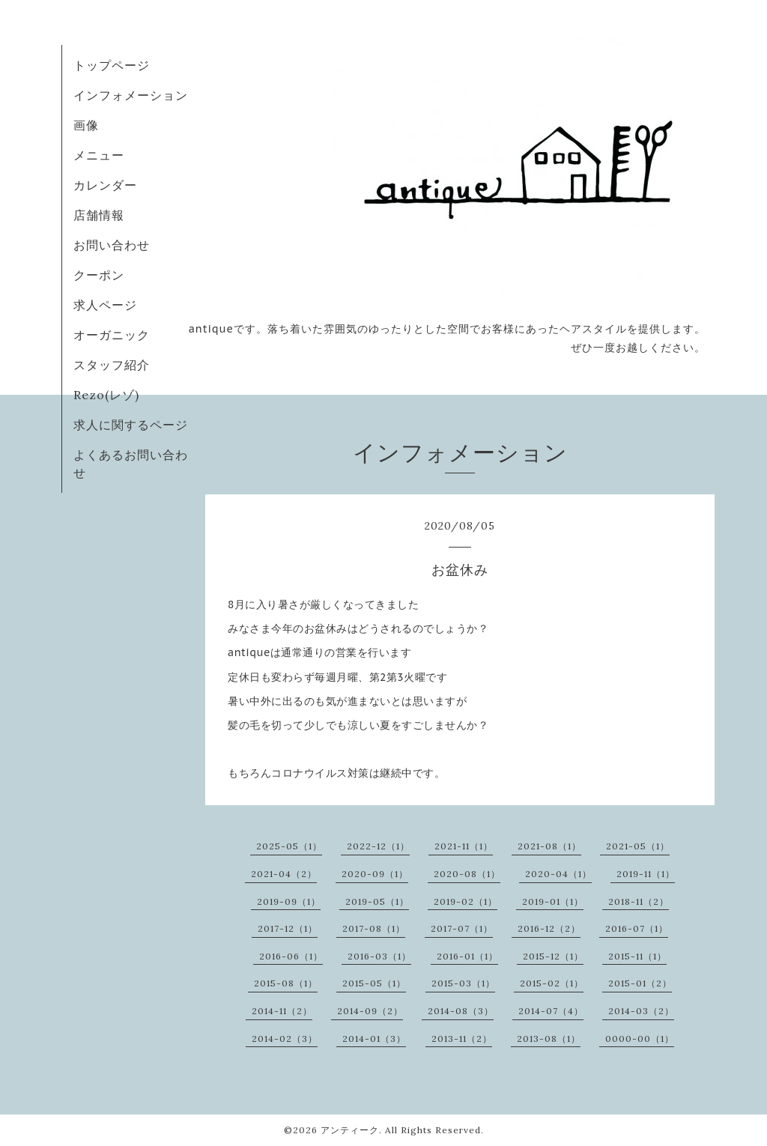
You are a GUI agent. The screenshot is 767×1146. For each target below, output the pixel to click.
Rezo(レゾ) (106, 394)
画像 (86, 125)
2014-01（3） (374, 1038)
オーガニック (111, 334)
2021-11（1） (463, 846)
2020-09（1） (375, 873)
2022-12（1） (378, 846)
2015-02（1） (551, 983)
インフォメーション (130, 95)
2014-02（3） (285, 1038)
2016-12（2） (549, 928)
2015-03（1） (463, 983)
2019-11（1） (645, 873)
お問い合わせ (111, 244)
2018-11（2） (638, 901)
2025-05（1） (289, 846)
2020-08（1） (467, 873)
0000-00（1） (639, 1038)
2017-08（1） (373, 928)
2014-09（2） (370, 1010)
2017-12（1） (288, 928)
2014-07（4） (550, 1010)
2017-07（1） (462, 928)
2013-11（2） (461, 1038)
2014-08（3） (461, 1010)
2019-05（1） (377, 901)
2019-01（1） (552, 901)
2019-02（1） (465, 901)
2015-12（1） (553, 956)
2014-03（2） (641, 1010)
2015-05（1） (374, 983)
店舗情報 (98, 214)
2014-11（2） (282, 1010)
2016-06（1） (291, 956)
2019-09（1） (289, 901)
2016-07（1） (636, 928)
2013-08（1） (548, 1038)
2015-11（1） (637, 956)
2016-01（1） (467, 956)
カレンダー (105, 185)
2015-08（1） (286, 983)
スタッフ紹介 (111, 364)
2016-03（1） (379, 956)
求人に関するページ (130, 424)
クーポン (98, 274)
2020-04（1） (558, 873)
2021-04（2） (284, 873)
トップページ (111, 65)
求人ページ (105, 304)
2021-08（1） (549, 846)
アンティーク (350, 1130)
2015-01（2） (640, 983)
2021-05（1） (638, 846)
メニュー (98, 155)
